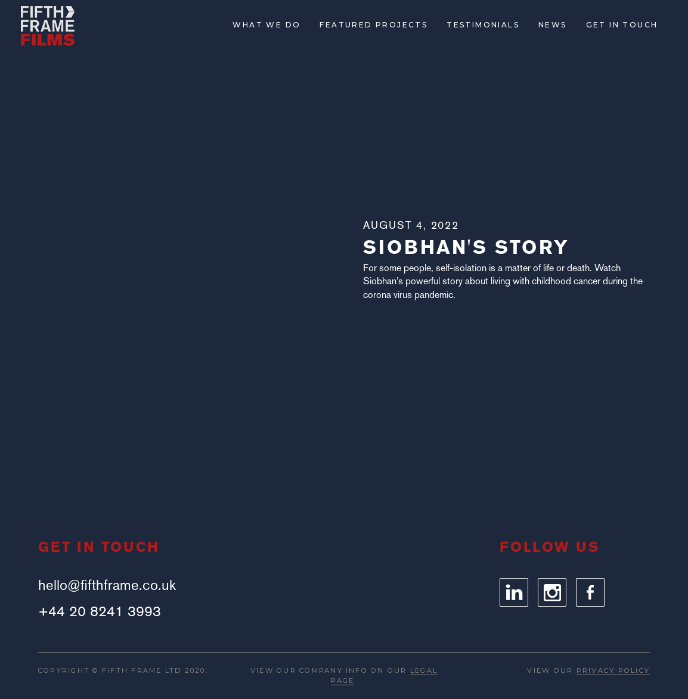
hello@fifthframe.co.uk (107, 585)
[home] (48, 25)
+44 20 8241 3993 (99, 611)
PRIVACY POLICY (613, 670)
